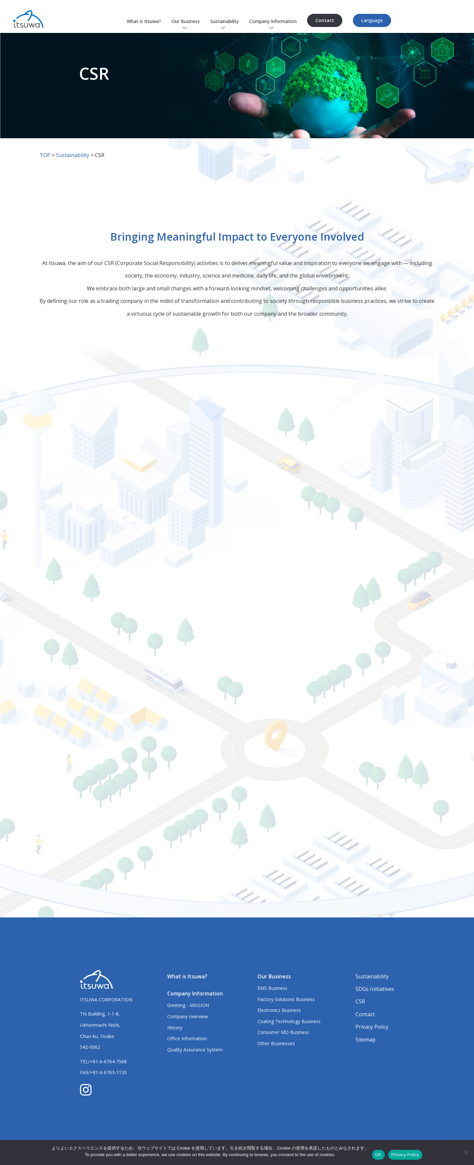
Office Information (187, 1038)
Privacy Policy (372, 1026)
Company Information (273, 21)
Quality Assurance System (195, 1049)
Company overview (187, 1016)
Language (372, 20)
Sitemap (366, 1039)
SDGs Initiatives (375, 989)
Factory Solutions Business (286, 999)
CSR (360, 1001)
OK (378, 1154)
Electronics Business (279, 1010)
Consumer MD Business (283, 1032)
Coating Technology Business (289, 1021)
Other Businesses (276, 1043)
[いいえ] (465, 1152)
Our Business (185, 21)
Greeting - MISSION (188, 1005)
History (174, 1027)
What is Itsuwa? (144, 21)
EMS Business (272, 988)
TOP (45, 155)
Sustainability (224, 21)
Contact (324, 20)
